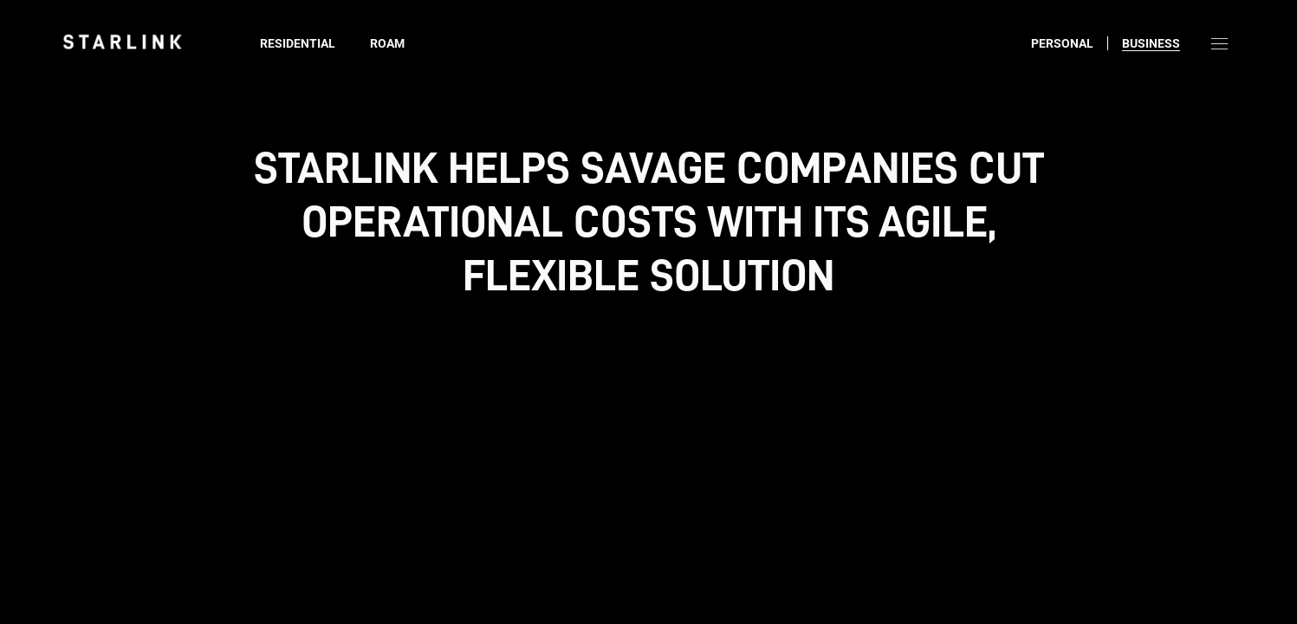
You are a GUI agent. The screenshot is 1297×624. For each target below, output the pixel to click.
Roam (387, 43)
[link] (122, 41)
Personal (1062, 43)
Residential (297, 43)
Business (1151, 43)
